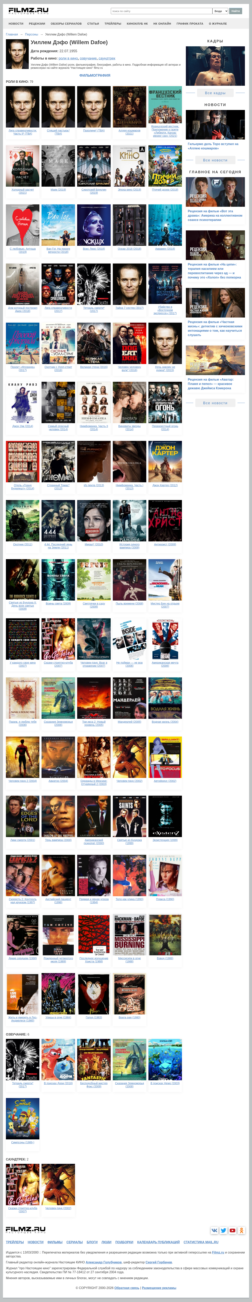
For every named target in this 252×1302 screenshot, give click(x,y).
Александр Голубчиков (104, 1262)
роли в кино (68, 58)
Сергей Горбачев (158, 1262)
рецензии (37, 23)
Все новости (215, 160)
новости (16, 23)
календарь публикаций (158, 1242)
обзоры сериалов (66, 23)
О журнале (218, 23)
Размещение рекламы (159, 1288)
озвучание (88, 58)
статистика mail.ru (201, 1242)
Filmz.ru (218, 1252)
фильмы (54, 1242)
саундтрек (107, 58)
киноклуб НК (137, 23)
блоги (92, 1242)
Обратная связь (126, 1288)
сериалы (74, 1242)
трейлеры (113, 23)
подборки (124, 1242)
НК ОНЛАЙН (162, 23)
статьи (93, 23)
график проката (190, 23)
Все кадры (215, 93)
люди (106, 1242)
